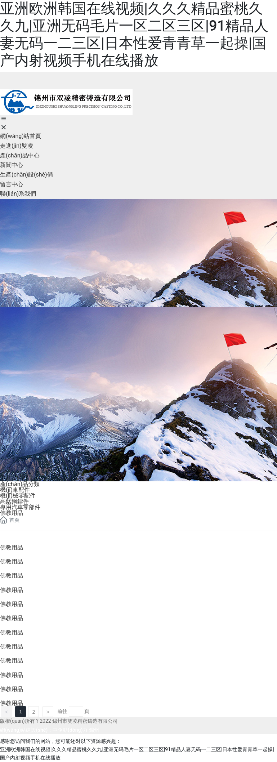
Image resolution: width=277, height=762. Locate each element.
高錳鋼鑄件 (14, 501)
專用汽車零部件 (20, 507)
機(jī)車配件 (15, 489)
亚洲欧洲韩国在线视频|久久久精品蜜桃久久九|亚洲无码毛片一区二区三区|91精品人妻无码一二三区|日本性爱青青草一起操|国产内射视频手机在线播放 (134, 34)
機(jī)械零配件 (18, 495)
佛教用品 (11, 512)
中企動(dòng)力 (70, 730)
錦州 (94, 730)
